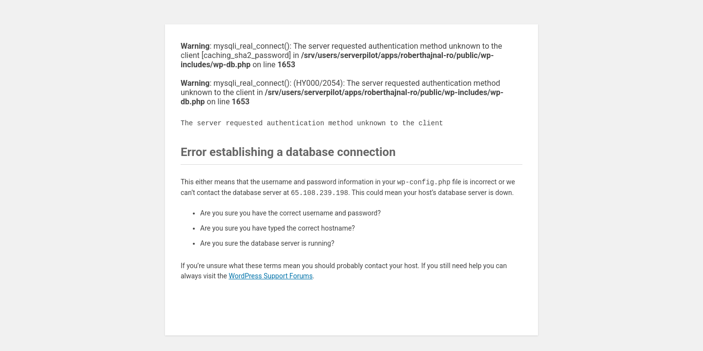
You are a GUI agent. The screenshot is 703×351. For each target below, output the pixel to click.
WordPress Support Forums (270, 276)
